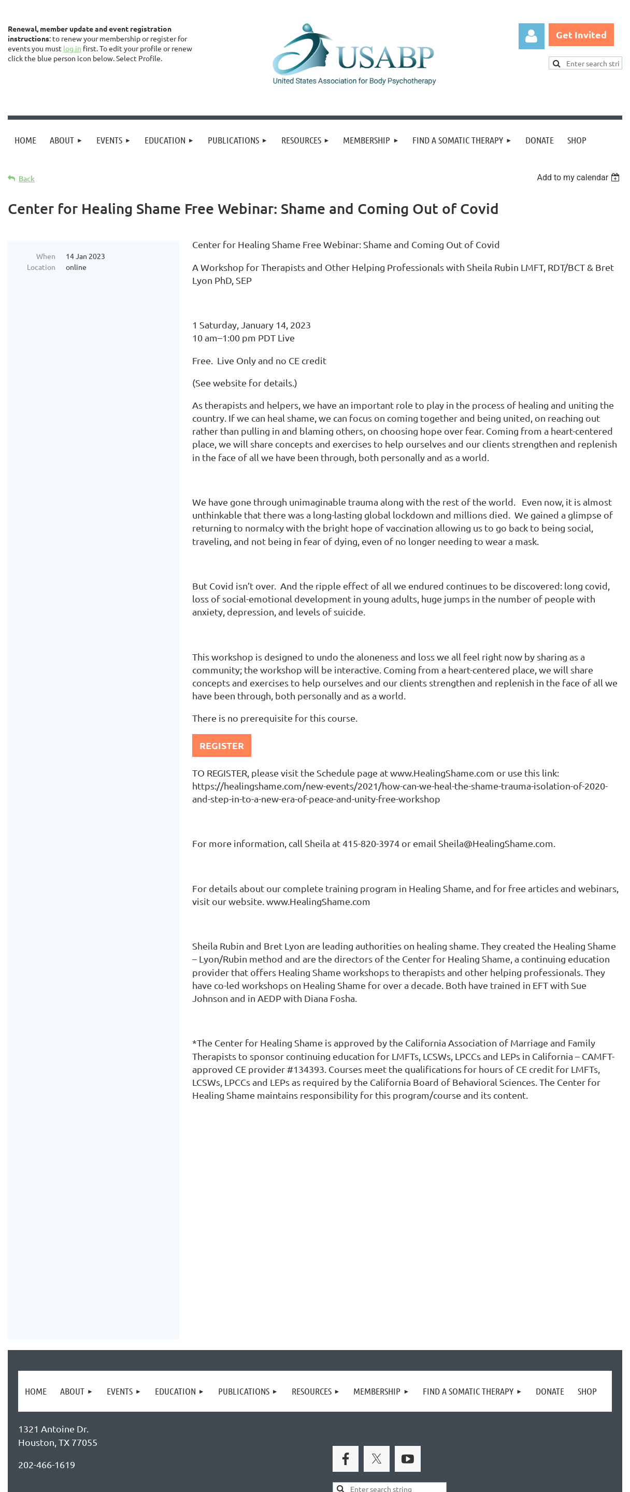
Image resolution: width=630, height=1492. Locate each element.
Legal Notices (114, 1433)
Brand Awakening (153, 1306)
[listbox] (579, 177)
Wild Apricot (498, 1479)
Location (41, 266)
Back (27, 178)
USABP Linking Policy (335, 1433)
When (45, 256)
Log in (532, 36)
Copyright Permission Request (216, 1433)
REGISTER (221, 745)
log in (72, 48)
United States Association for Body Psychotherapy (182, 1330)
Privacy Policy (47, 1433)
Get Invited (581, 34)
